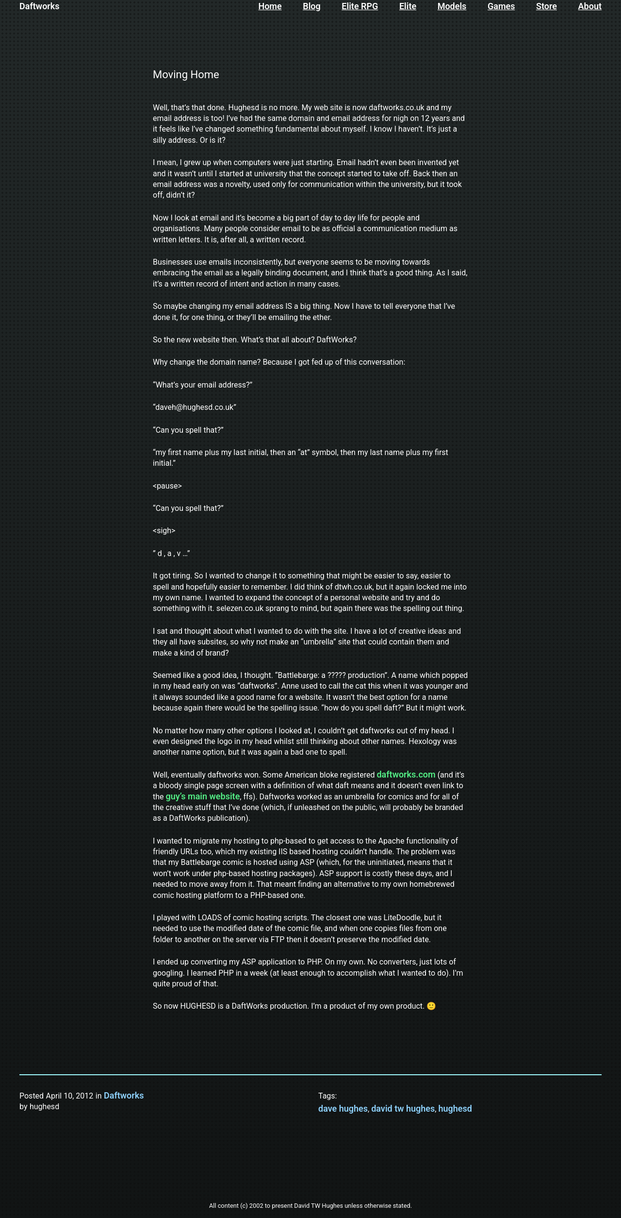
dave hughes (343, 1108)
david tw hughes (403, 1108)
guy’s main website (203, 796)
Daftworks (39, 6)
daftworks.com (405, 774)
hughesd (455, 1108)
